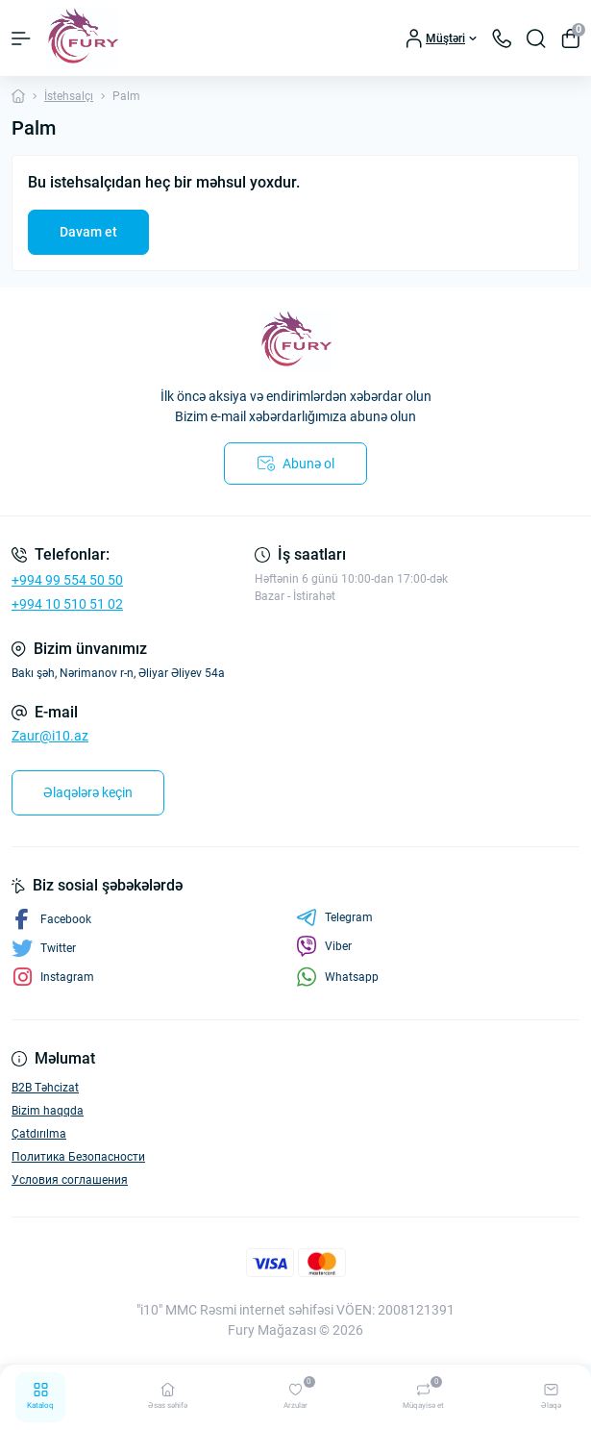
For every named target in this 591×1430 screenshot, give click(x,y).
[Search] (536, 38)
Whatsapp (337, 976)
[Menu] (21, 38)
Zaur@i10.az (50, 735)
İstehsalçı (68, 96)
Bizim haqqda (48, 1110)
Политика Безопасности (78, 1157)
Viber (324, 946)
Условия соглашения (70, 1180)
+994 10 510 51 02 (67, 604)
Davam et (88, 231)
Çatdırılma (39, 1134)
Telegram (334, 917)
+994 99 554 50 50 (67, 580)
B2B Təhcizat (45, 1087)
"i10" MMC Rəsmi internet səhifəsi (234, 1309)
